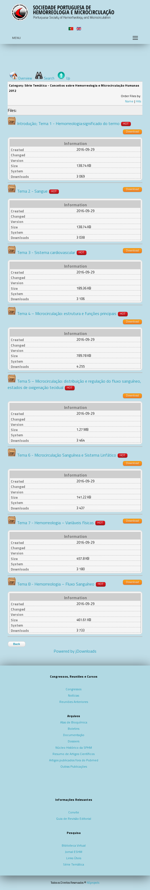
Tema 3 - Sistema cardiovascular (46, 252)
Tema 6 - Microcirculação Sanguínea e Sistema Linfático (66, 455)
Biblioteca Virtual (74, 845)
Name (129, 101)
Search (49, 78)
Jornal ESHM (73, 851)
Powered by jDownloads (75, 651)
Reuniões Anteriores (73, 701)
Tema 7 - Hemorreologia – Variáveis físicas (55, 522)
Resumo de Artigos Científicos (74, 753)
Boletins (73, 728)
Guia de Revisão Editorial (73, 818)
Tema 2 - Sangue (32, 191)
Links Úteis (73, 858)
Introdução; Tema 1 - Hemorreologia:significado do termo (68, 123)
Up (68, 78)
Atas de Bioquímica (73, 722)
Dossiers (73, 741)
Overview (25, 78)
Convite (73, 812)
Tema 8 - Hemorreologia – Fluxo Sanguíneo (55, 584)
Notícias (73, 695)
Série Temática (73, 864)
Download (132, 131)
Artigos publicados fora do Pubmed (73, 760)
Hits (138, 101)
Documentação (73, 734)
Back (16, 644)
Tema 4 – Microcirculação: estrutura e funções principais (66, 313)
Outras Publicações (73, 766)
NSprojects (93, 883)
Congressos (73, 689)
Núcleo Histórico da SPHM (73, 747)
